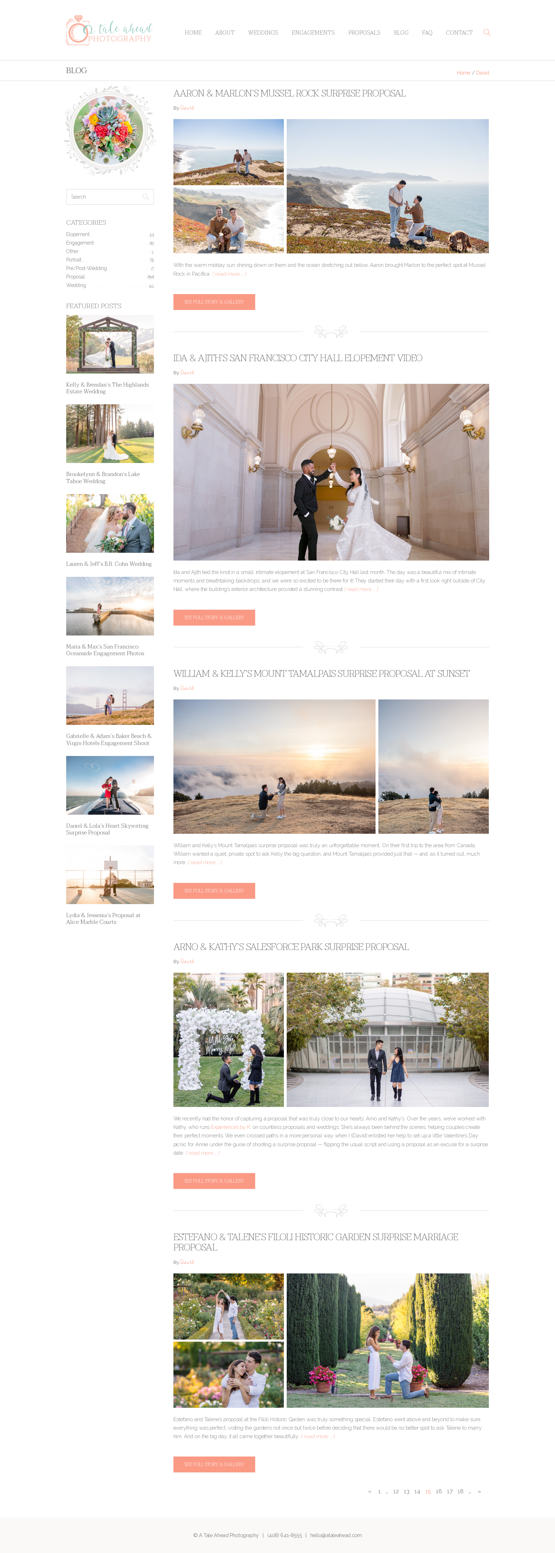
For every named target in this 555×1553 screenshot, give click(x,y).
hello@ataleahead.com (336, 1535)
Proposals (364, 33)
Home (193, 33)
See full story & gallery (214, 302)
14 (417, 1491)
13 (407, 1491)
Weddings (263, 33)
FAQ (427, 33)
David (187, 108)
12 (396, 1491)
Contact (459, 33)
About (225, 33)
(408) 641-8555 (284, 1535)
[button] (487, 32)
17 (450, 1491)
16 (439, 1491)
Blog (401, 33)
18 (461, 1491)
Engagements (313, 33)
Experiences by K (230, 1127)
